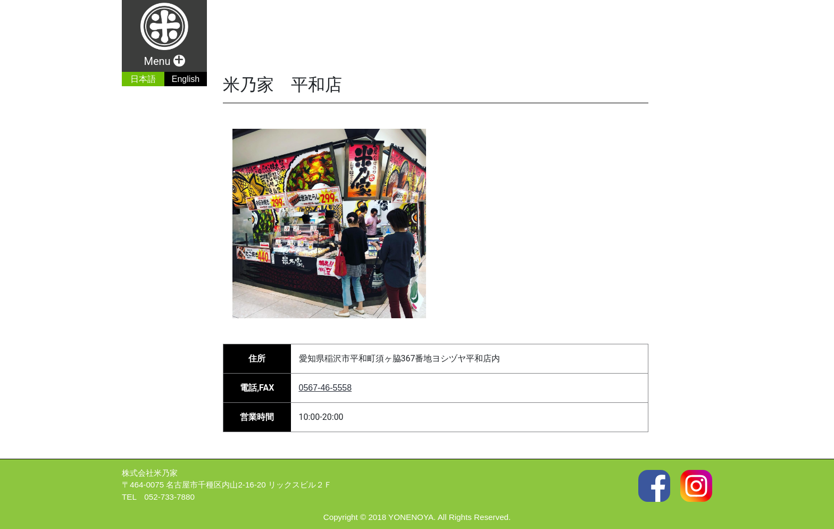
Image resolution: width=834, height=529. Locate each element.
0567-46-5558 (325, 387)
